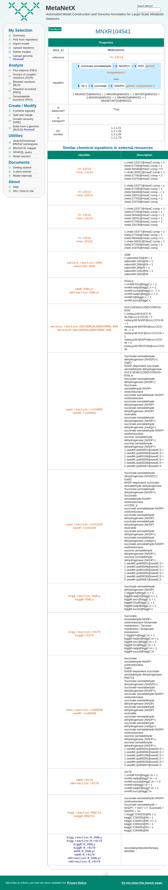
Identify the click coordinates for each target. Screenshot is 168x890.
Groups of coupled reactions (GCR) (24, 76)
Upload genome (23, 57)
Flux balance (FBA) (25, 70)
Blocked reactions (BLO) (24, 83)
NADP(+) (124, 66)
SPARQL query (22, 152)
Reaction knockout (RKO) (24, 90)
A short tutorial (22, 171)
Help (16, 186)
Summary (19, 35)
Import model (21, 43)
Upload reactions (23, 47)
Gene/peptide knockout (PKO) (23, 98)
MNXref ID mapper (24, 148)
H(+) (84, 86)
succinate (101, 86)
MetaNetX (60, 7)
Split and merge (23, 115)
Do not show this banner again (142, 882)
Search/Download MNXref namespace (25, 142)
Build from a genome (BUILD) (26, 128)
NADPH (119, 86)
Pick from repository (25, 39)
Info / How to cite (23, 191)
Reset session (22, 156)
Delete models (22, 51)
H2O (141, 66)
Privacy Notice (76, 882)
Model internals (22, 175)
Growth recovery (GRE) (23, 120)
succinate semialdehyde (96, 66)
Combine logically (24, 110)
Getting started (22, 167)
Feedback (55, 29)
